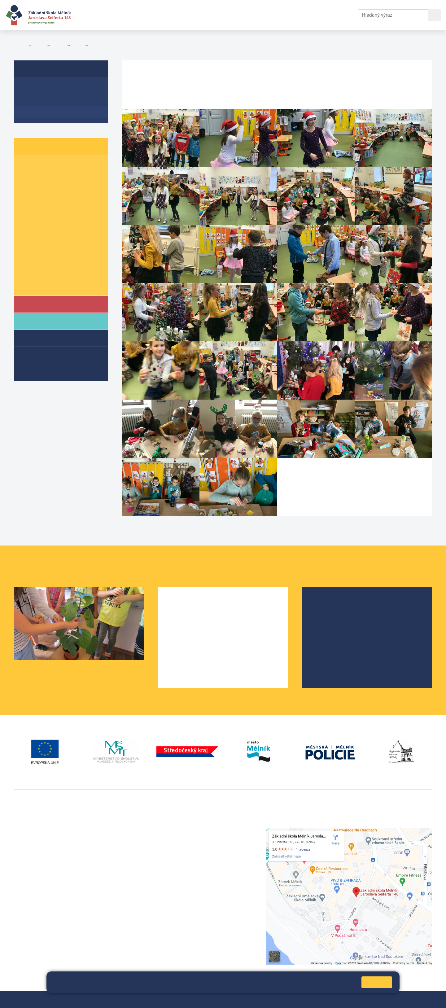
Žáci (39, 45)
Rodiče (39, 321)
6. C (76, 224)
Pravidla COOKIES (263, 999)
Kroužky (39, 372)
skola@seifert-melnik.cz (185, 854)
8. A (26, 248)
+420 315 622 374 (178, 832)
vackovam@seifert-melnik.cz (46, 924)
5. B (77, 45)
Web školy (421, 999)
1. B (51, 165)
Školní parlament (42, 284)
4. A (26, 201)
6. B (51, 224)
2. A (26, 177)
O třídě (29, 88)
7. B (51, 237)
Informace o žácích (45, 272)
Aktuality (32, 100)
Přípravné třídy (49, 355)
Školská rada (331, 615)
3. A (26, 189)
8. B (51, 248)
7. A (26, 237)
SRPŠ (323, 645)
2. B (51, 177)
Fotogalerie (102, 45)
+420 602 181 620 (34, 916)
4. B (51, 201)
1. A (26, 165)
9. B (51, 260)
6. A (26, 224)
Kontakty (227, 15)
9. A (26, 260)
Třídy (58, 45)
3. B (51, 189)
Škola (38, 304)
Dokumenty (189, 15)
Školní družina (48, 338)
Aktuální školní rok (138, 15)
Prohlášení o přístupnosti (212, 999)
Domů (19, 45)
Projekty (326, 625)
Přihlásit (172, 999)
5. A (26, 213)
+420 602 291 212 (178, 839)
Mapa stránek (145, 999)
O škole (325, 605)
